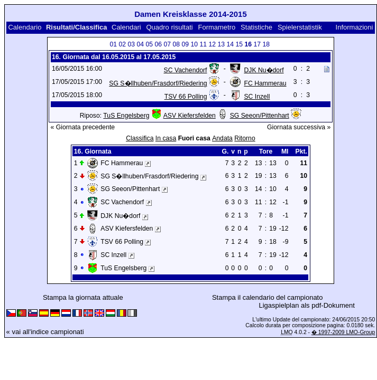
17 (257, 44)
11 (203, 44)
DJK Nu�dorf (263, 70)
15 (239, 44)
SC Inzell (257, 96)
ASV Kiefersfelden (189, 115)
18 (266, 44)
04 (140, 44)
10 (194, 44)
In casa (165, 138)
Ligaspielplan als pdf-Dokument (307, 305)
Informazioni (354, 27)
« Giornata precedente (83, 127)
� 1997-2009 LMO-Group (343, 332)
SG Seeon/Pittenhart (259, 115)
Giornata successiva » (298, 127)
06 (158, 44)
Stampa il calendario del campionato (267, 297)
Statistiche (256, 27)
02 (122, 44)
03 (131, 44)
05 (149, 44)
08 (176, 44)
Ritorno (244, 138)
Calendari (126, 27)
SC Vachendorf (185, 70)
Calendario (24, 27)
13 (221, 44)
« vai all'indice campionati (45, 332)
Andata (222, 138)
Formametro (216, 27)
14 (230, 44)
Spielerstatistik (301, 27)
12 (212, 44)
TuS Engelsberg (126, 115)
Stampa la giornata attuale (83, 297)
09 (185, 44)
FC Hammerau (265, 83)
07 (167, 44)
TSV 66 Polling (185, 96)
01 (113, 44)
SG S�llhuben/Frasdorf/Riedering (158, 83)
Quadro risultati (169, 27)
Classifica (139, 138)
